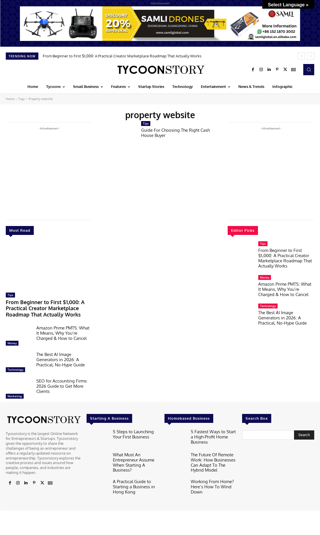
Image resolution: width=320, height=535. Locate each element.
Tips (10, 295)
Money (12, 340)
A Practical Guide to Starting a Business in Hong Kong (131, 479)
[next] (310, 56)
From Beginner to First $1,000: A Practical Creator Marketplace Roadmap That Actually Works (122, 56)
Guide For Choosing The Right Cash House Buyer (175, 132)
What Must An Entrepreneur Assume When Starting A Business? (135, 456)
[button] (308, 69)
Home (10, 99)
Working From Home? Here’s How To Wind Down (209, 480)
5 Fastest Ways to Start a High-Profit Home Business (213, 430)
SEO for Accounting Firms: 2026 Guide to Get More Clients (62, 383)
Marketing (15, 393)
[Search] (304, 432)
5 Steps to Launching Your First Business (135, 430)
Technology (15, 367)
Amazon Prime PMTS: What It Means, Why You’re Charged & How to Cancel (62, 330)
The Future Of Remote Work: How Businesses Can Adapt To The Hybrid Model (212, 458)
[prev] (301, 56)
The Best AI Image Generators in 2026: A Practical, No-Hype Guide (60, 357)
